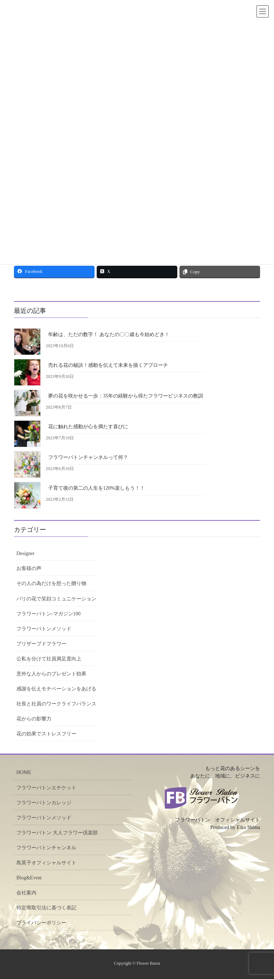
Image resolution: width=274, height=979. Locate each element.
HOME (23, 772)
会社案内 (26, 892)
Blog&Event (29, 877)
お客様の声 (28, 568)
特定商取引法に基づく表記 (46, 907)
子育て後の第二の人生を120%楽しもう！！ (96, 488)
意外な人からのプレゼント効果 (51, 673)
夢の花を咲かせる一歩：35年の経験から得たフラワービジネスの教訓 (125, 396)
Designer (25, 553)
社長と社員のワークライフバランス (56, 703)
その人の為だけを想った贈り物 (51, 583)
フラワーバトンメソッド (43, 628)
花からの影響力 (33, 718)
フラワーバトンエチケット (46, 787)
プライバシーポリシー (41, 922)
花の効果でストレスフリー (46, 733)
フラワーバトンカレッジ (43, 802)
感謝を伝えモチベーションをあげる (56, 688)
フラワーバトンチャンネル (46, 847)
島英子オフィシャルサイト (46, 862)
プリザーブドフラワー (41, 643)
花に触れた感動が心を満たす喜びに (88, 426)
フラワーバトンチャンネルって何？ (88, 457)
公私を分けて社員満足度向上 (48, 658)
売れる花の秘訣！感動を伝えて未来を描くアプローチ (108, 365)
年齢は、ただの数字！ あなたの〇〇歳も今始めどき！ (108, 334)
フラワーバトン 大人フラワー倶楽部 (57, 832)
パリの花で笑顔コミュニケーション (56, 598)
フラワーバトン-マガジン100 (48, 613)
